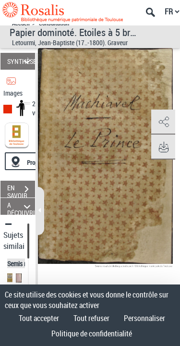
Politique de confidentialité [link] (91, 333)
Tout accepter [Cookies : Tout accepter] (39, 318)
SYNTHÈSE (21, 61)
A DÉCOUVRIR (21, 206)
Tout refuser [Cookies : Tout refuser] (91, 318)
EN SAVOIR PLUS (21, 190)
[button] (163, 122)
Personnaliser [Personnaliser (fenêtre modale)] (144, 318)
